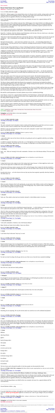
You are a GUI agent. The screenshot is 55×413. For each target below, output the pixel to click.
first (1, 114)
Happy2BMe (18, 396)
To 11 (14, 284)
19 (1, 368)
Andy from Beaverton (20, 157)
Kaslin (17, 119)
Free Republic (3, 1)
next (9, 114)
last (11, 114)
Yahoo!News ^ (3, 9)
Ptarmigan (18, 315)
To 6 (13, 202)
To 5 (13, 295)
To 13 (14, 327)
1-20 (4, 114)
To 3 (13, 179)
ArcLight (17, 201)
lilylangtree (18, 251)
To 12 (14, 273)
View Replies (15, 120)
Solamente (18, 238)
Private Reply (9, 120)
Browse (2, 2)
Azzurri (17, 145)
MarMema (18, 132)
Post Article (52, 2)
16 (1, 304)
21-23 (6, 114)
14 (1, 283)
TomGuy (17, 215)
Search (5, 2)
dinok (17, 227)
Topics (47, 2)
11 (1, 251)
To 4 (13, 228)
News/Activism (51, 1)
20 (1, 396)
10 (1, 238)
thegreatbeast (19, 304)
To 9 (13, 262)
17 (1, 315)
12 (1, 261)
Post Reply (3, 120)
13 (1, 272)
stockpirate (19, 368)
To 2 (13, 158)
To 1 (13, 133)
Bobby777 (18, 178)
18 (1, 326)
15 (1, 294)
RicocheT (18, 191)
